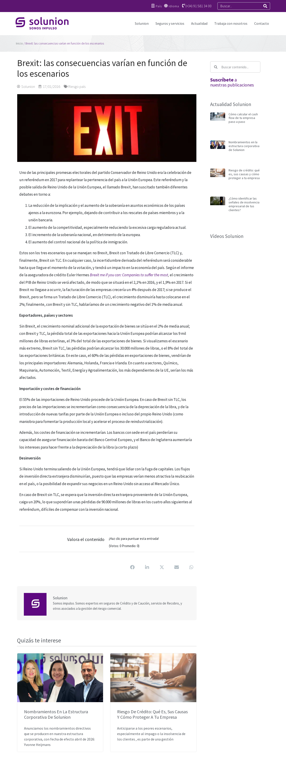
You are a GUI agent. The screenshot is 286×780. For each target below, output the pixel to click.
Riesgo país (77, 86)
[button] (132, 567)
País (158, 6)
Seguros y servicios (169, 23)
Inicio (19, 43)
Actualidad (199, 23)
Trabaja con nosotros (230, 23)
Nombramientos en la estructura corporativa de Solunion (56, 714)
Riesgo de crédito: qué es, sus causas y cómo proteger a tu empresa (152, 714)
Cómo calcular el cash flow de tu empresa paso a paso (243, 118)
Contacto (261, 23)
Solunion (142, 23)
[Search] (265, 6)
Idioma (173, 6)
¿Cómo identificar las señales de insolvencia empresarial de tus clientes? (244, 204)
